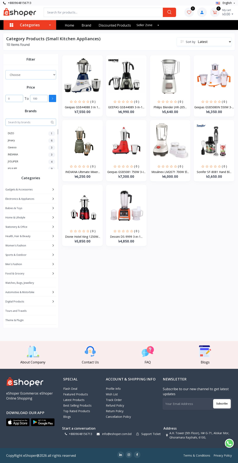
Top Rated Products (76, 411)
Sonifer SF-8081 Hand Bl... (214, 172)
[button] (17, 422)
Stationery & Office (16, 227)
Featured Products (75, 394)
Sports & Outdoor (16, 255)
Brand (86, 25)
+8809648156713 (17, 3)
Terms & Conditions (196, 455)
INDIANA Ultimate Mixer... (82, 172)
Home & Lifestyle (15, 217)
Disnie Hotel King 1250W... (82, 237)
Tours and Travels (16, 311)
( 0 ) (92, 102)
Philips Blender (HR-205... (170, 107)
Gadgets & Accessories (19, 189)
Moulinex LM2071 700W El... (170, 172)
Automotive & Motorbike (19, 292)
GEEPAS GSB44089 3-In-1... (126, 107)
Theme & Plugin (14, 320)
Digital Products (14, 301)
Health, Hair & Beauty (17, 236)
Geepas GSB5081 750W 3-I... (126, 172)
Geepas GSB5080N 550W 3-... (214, 107)
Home (69, 25)
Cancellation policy (118, 417)
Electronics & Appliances (19, 199)
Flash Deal (70, 389)
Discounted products (115, 25)
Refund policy (115, 405)
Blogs (67, 417)
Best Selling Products (77, 405)
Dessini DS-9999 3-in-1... (126, 237)
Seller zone (145, 25)
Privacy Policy (223, 455)
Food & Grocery (14, 273)
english (224, 3)
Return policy (114, 411)
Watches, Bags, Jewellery (19, 283)
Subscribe (222, 403)
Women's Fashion (15, 245)
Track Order (114, 400)
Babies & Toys (13, 208)
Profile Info (113, 389)
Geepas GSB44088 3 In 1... (82, 107)
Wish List (112, 394)
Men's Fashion (13, 264)
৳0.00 (227, 12)
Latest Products (74, 400)
